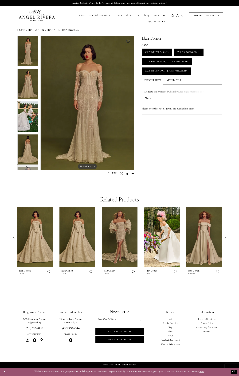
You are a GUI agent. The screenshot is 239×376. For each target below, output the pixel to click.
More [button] (148, 101)
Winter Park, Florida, (97, 3)
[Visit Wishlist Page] (182, 16)
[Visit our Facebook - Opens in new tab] (34, 340)
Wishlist (206, 332)
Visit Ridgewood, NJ (119, 333)
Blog (170, 328)
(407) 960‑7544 (71, 328)
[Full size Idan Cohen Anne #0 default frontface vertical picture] (87, 103)
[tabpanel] (27, 52)
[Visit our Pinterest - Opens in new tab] (41, 340)
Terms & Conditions (207, 319)
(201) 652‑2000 (34, 328)
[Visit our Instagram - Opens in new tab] (27, 340)
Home (21, 30)
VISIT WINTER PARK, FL (158, 53)
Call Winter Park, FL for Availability (169, 63)
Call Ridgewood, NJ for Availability (168, 74)
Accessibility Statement (207, 328)
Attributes (173, 83)
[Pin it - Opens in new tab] (127, 174)
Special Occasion (170, 324)
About (170, 332)
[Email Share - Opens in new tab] (133, 174)
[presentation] (35, 237)
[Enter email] (119, 320)
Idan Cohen (36, 30)
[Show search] (172, 16)
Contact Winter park (170, 344)
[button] (177, 16)
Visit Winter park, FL (119, 341)
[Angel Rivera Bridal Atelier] (37, 15)
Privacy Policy (207, 324)
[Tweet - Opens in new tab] (121, 174)
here (202, 372)
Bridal (170, 319)
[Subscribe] (140, 320)
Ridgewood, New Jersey (125, 3)
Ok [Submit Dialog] (233, 372)
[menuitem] (171, 16)
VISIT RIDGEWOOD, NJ (194, 53)
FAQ (170, 336)
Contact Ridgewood (170, 340)
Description (152, 83)
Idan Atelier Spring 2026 (63, 30)
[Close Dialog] (5, 372)
